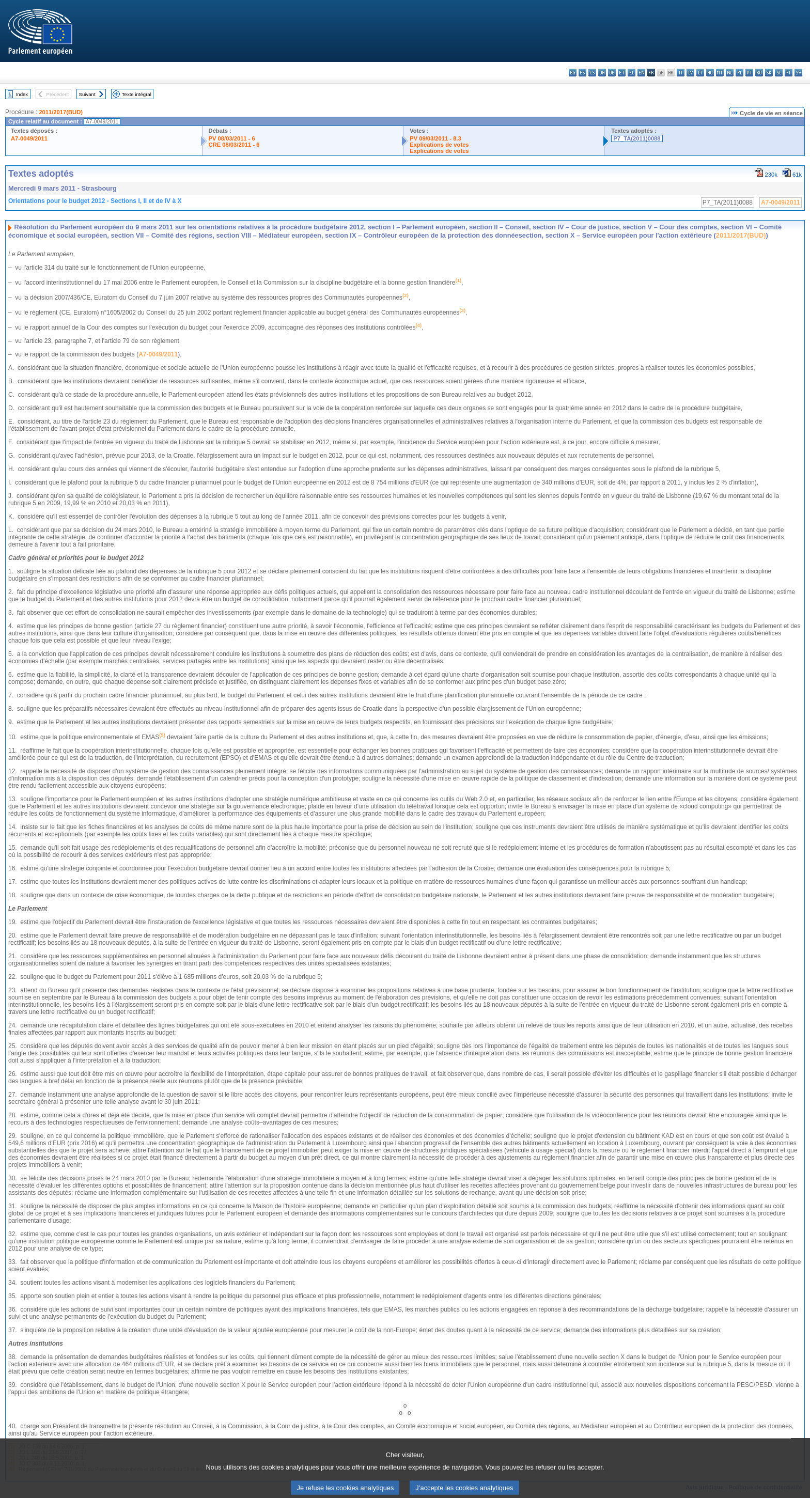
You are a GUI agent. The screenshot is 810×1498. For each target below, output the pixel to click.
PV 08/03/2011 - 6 (232, 138)
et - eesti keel (622, 72)
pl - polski (739, 72)
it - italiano (680, 72)
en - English (641, 72)
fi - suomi (788, 72)
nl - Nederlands (730, 72)
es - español (582, 72)
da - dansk (602, 72)
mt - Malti (720, 72)
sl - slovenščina (779, 72)
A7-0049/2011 (29, 138)
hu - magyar (710, 72)
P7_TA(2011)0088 (636, 138)
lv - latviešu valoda (690, 72)
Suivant (87, 94)
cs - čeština (592, 72)
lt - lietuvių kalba (700, 72)
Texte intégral (136, 94)
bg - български (573, 72)
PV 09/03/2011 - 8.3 (435, 138)
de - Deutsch (612, 72)
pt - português (749, 72)
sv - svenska (798, 72)
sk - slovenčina (769, 72)
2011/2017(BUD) (61, 112)
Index (22, 94)
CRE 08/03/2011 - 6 (234, 145)
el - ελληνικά (631, 72)
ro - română (759, 72)
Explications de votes (439, 145)
